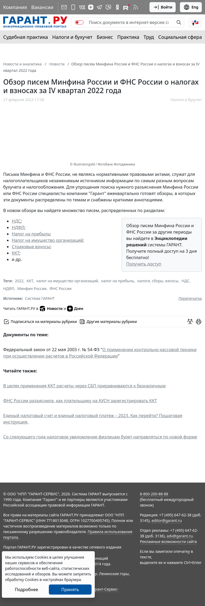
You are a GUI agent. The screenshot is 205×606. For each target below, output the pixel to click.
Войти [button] (162, 7)
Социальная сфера (180, 37)
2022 (19, 280)
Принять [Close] (70, 589)
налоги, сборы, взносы (157, 280)
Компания (15, 7)
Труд (149, 37)
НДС (16, 221)
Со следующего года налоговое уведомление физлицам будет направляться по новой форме (100, 437)
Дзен (75, 309)
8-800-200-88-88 (154, 493)
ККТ (15, 253)
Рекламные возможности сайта (168, 541)
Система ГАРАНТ (40, 298)
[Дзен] (90, 7)
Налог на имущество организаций (47, 240)
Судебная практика (25, 37)
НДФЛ (18, 227)
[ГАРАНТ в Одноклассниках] (117, 7)
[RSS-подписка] (135, 7)
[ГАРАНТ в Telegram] (99, 7)
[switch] (79, 22)
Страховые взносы (31, 247)
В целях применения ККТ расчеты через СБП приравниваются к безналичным (84, 386)
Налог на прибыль (31, 234)
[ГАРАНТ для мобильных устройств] (73, 7)
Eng (190, 7)
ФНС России (61, 288)
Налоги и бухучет (72, 37)
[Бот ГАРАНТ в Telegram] (108, 7)
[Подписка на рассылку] (64, 7)
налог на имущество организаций (67, 280)
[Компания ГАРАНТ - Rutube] (126, 7)
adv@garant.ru (180, 535)
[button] (195, 22)
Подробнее (26, 589)
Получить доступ (143, 264)
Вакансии (42, 7)
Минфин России (31, 288)
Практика (128, 37)
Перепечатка (190, 298)
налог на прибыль (117, 280)
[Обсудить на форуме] (190, 321)
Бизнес (105, 37)
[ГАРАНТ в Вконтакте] (82, 7)
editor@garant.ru (167, 520)
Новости (50, 308)
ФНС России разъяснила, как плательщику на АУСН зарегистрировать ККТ (80, 401)
